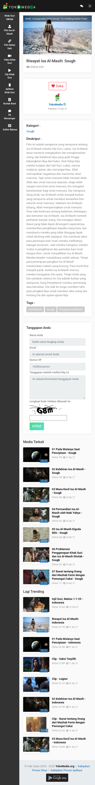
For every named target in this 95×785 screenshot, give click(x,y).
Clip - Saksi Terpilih (64, 658)
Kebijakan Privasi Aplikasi (66, 770)
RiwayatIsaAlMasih (71, 309)
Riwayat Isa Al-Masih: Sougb (50, 61)
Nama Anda (36, 335)
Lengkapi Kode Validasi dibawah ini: (50, 401)
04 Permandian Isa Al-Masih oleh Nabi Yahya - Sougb (67, 513)
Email (33, 347)
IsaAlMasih (35, 309)
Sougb (30, 131)
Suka (57, 86)
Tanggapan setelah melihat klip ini (49, 372)
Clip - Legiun (60, 678)
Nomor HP (36, 359)
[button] (9, 127)
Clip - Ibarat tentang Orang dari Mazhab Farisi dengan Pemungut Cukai (68, 722)
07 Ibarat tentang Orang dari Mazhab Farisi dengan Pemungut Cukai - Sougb (68, 575)
